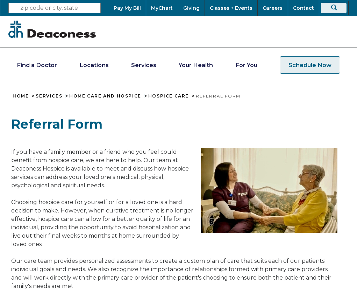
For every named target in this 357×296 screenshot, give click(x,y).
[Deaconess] (52, 29)
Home (21, 96)
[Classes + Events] (231, 8)
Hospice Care (168, 96)
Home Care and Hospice (105, 96)
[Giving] (191, 8)
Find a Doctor (37, 65)
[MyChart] (162, 8)
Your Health (196, 65)
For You (246, 65)
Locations (94, 65)
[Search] (334, 8)
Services (143, 65)
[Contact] (303, 8)
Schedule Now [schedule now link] (309, 65)
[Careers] (272, 8)
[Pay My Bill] (130, 8)
